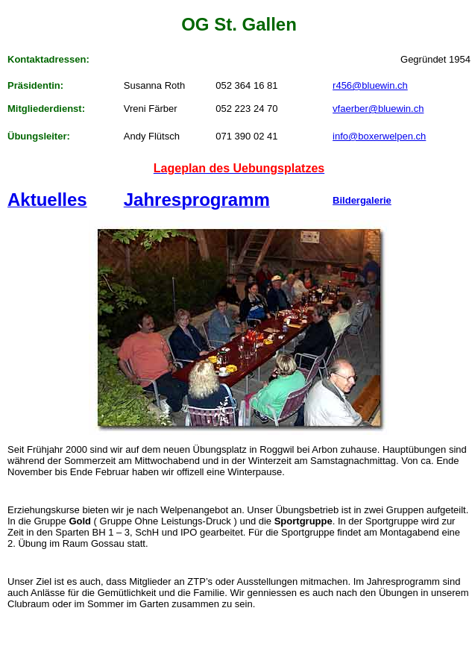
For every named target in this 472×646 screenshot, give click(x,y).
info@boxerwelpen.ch (379, 136)
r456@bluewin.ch (370, 85)
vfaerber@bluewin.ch (378, 108)
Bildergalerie (362, 200)
